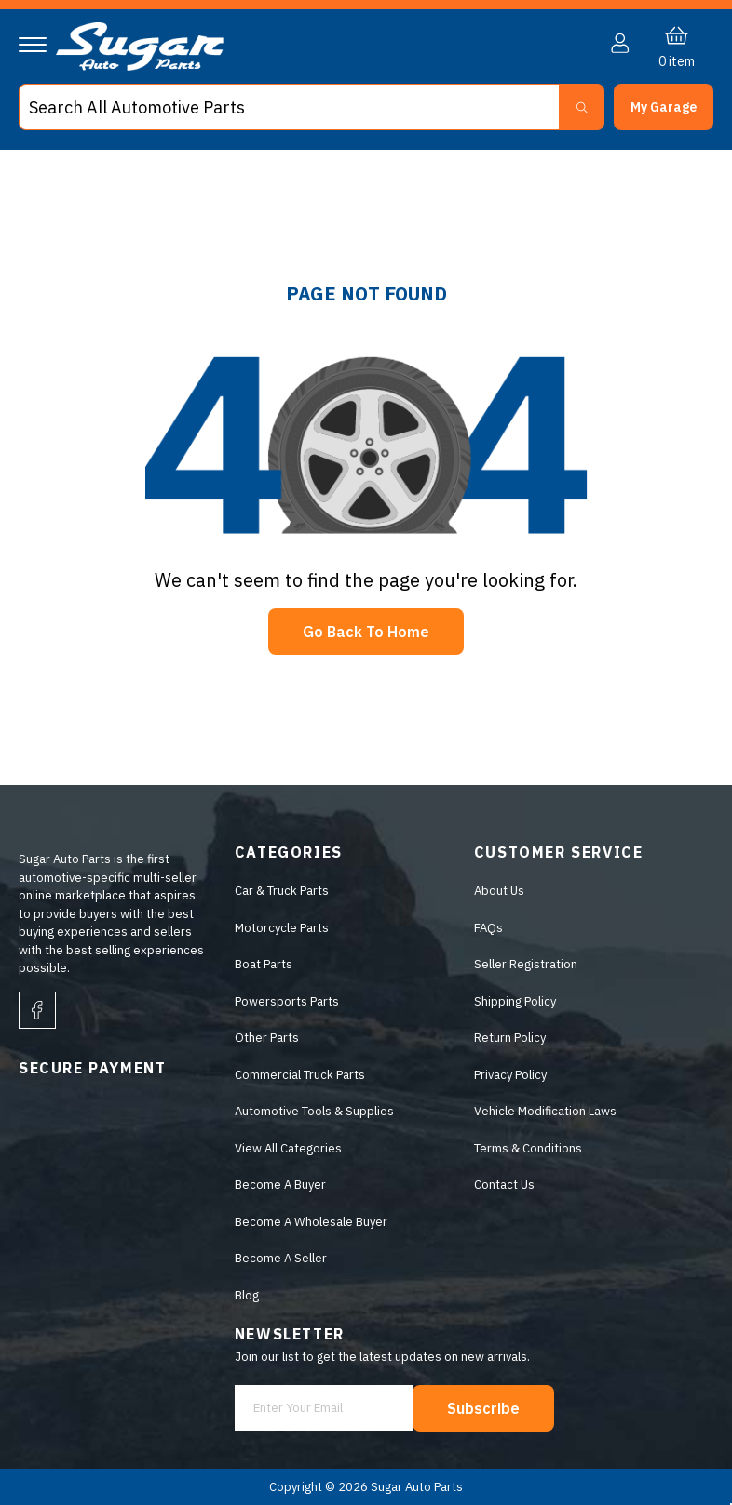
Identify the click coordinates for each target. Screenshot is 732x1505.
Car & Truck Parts (282, 891)
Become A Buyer (280, 1184)
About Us (499, 891)
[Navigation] (33, 44)
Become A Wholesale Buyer (311, 1222)
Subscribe (483, 1408)
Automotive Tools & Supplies (314, 1111)
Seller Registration (525, 964)
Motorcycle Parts (282, 928)
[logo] (140, 66)
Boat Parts (263, 964)
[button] (663, 107)
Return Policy (510, 1038)
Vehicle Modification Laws (545, 1111)
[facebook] (37, 1010)
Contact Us (504, 1184)
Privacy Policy (510, 1075)
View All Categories (288, 1148)
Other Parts (267, 1038)
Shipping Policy (515, 1001)
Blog (247, 1295)
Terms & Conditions (528, 1148)
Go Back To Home (366, 631)
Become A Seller (281, 1258)
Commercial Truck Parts (300, 1075)
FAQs (488, 928)
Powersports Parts (287, 1001)
